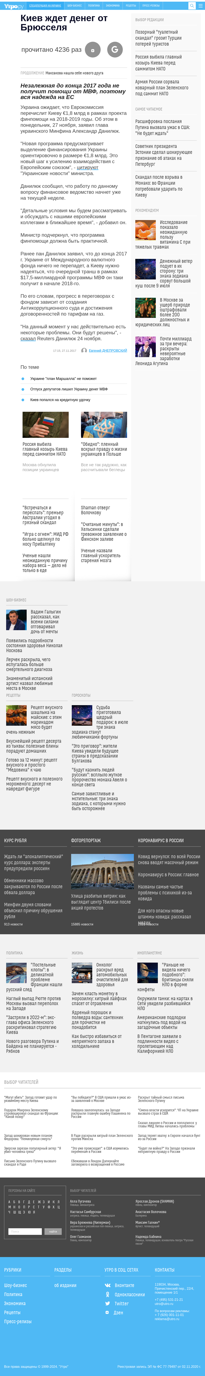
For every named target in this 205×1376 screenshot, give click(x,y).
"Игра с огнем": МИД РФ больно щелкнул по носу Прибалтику (45, 539)
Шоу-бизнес (74, 5)
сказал (28, 338)
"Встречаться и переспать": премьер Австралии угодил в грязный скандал (43, 515)
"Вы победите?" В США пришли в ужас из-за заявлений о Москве (101, 1099)
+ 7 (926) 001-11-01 (169, 1315)
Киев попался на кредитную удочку (60, 400)
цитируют (87, 167)
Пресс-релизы (151, 5)
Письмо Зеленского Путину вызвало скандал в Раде (30, 1163)
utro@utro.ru (164, 1304)
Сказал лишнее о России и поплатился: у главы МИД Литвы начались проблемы (167, 1124)
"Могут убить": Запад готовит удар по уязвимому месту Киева (30, 1099)
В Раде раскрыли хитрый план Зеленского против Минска (102, 1137)
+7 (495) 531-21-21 (169, 1299)
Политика (94, 5)
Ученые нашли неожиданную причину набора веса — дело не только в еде (45, 563)
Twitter (117, 1304)
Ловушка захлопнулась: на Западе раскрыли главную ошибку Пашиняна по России (100, 1114)
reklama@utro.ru (167, 1319)
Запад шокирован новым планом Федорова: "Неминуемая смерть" (28, 1137)
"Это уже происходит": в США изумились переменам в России (100, 1150)
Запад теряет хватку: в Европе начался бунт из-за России (169, 1137)
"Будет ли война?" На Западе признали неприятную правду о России (166, 1150)
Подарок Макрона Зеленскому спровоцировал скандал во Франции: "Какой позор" (31, 1114)
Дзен (114, 1313)
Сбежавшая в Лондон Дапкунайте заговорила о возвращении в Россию (97, 1163)
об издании (65, 1285)
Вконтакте (119, 1285)
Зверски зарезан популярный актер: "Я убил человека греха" (32, 1150)
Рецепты (131, 5)
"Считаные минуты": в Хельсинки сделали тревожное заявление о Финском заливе (104, 532)
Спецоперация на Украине (45, 5)
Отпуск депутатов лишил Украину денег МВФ (69, 389)
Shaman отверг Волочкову (95, 510)
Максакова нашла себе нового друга (74, 73)
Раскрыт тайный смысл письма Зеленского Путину (161, 1099)
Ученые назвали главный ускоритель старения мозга (101, 556)
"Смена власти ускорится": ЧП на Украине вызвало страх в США (168, 1112)
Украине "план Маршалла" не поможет (63, 379)
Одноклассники (125, 1295)
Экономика (113, 5)
